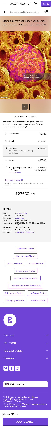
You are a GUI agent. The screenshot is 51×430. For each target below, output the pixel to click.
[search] (6, 12)
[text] (25, 12)
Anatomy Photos (15, 263)
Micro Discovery (21, 213)
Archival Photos (36, 263)
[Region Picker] (25, 384)
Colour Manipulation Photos (25, 278)
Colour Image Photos (25, 270)
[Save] (25, 107)
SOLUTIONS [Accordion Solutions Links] (25, 343)
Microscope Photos (14, 293)
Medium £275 (10, 426)
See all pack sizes (15, 173)
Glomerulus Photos (25, 248)
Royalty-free (19, 218)
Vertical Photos (38, 300)
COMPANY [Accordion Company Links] (25, 358)
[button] (25, 65)
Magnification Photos (25, 256)
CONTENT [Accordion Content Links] (25, 335)
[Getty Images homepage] (18, 4)
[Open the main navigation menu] (5, 4)
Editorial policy (24, 397)
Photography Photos (15, 300)
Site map (18, 401)
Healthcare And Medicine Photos (25, 285)
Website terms (9, 397)
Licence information (18, 399)
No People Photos (38, 293)
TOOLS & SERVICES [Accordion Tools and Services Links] (25, 350)
